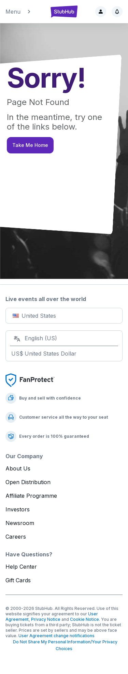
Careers (15, 536)
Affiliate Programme (31, 495)
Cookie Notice (84, 619)
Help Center (21, 566)
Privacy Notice (45, 619)
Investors (17, 509)
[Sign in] (100, 11)
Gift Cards (18, 580)
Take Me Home (30, 145)
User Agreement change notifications (56, 635)
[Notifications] (117, 11)
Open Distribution (28, 482)
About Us (17, 468)
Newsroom (19, 523)
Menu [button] (18, 11)
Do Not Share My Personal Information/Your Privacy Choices (64, 645)
